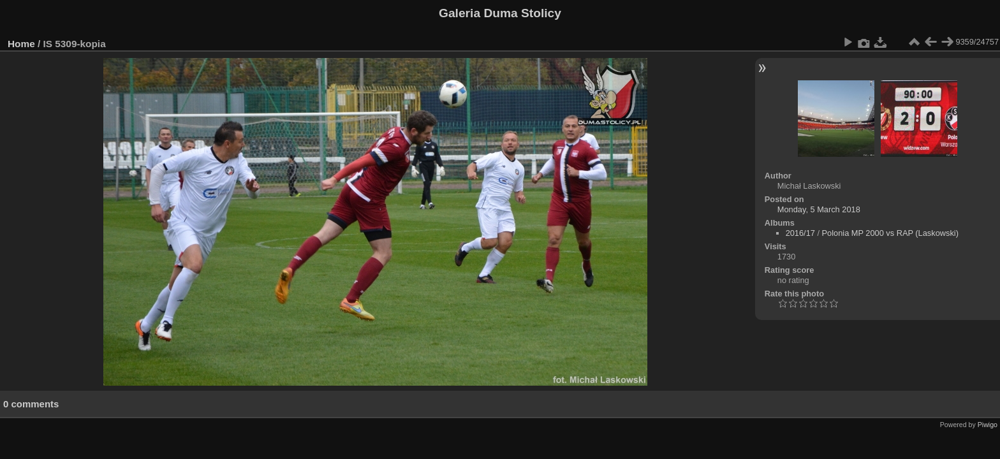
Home (21, 43)
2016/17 (800, 233)
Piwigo (987, 424)
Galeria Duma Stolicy (500, 13)
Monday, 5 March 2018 (818, 209)
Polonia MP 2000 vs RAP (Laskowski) (890, 233)
